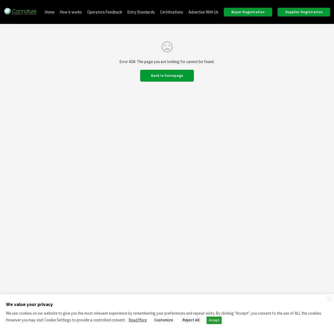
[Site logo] (21, 12)
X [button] (329, 299)
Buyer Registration (248, 12)
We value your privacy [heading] (29, 304)
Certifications (171, 12)
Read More (138, 320)
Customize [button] (163, 320)
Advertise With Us (203, 12)
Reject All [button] (191, 320)
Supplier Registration (304, 12)
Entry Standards (141, 12)
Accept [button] (214, 320)
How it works (71, 12)
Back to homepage (167, 75)
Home (50, 12)
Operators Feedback (104, 12)
